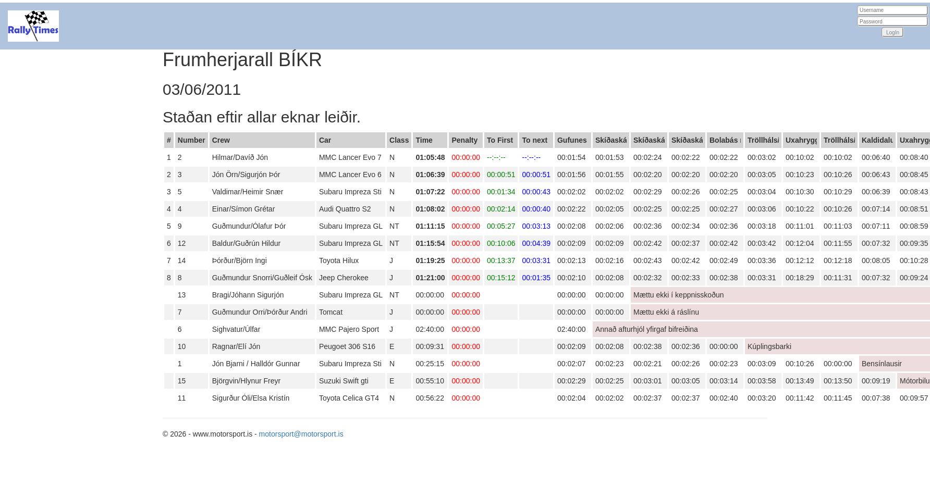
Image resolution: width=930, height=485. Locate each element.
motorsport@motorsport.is (301, 434)
